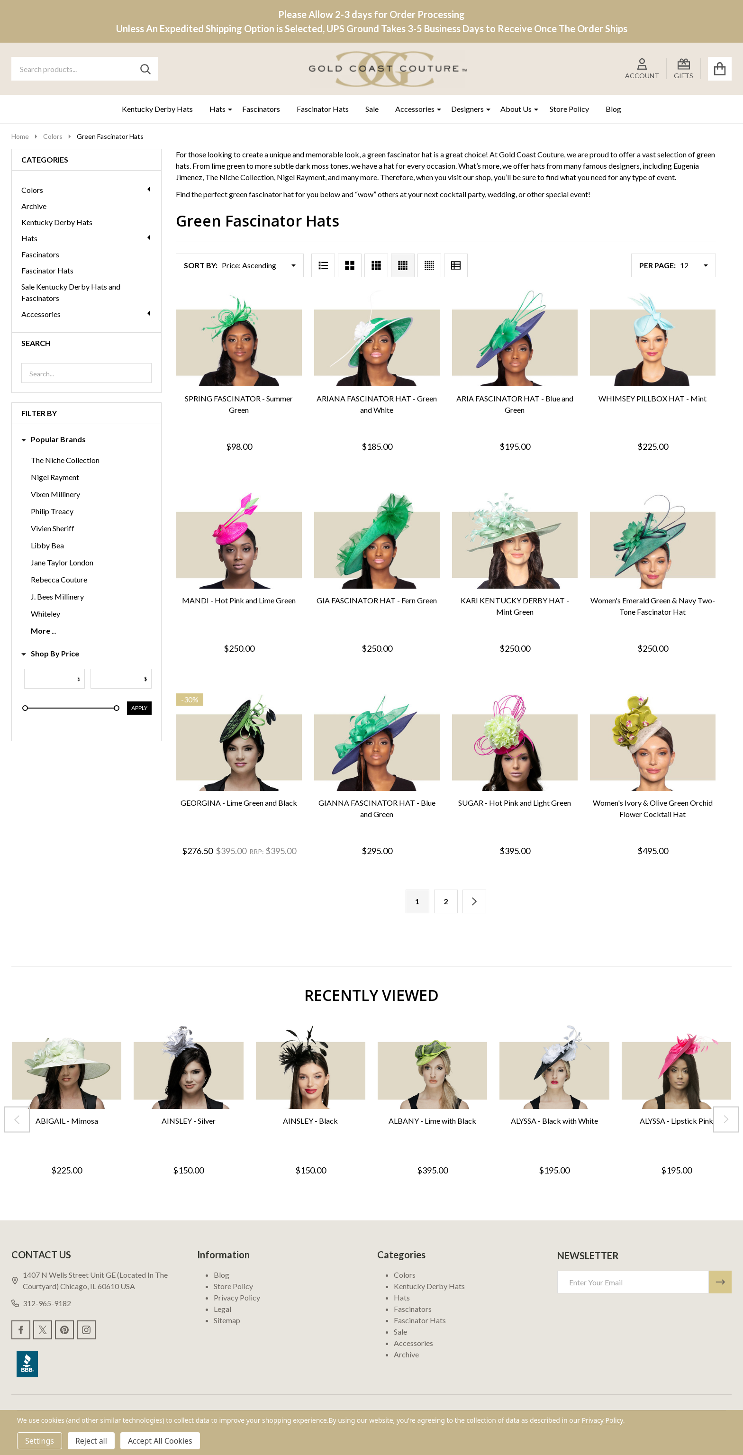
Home (20, 136)
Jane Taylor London (62, 562)
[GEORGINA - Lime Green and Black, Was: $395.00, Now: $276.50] (239, 742)
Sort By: (200, 265)
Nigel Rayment (55, 477)
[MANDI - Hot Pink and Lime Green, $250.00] (239, 540)
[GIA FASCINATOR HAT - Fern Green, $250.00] (377, 540)
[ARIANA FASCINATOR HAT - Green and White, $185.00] (377, 338)
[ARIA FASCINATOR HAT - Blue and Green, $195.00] (515, 338)
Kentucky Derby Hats (157, 108)
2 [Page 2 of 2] (446, 901)
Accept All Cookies (160, 1441)
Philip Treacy (52, 511)
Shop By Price (50, 653)
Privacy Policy (237, 1297)
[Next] (474, 901)
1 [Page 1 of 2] (417, 901)
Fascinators (261, 108)
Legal (222, 1308)
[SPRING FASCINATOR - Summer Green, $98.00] (239, 338)
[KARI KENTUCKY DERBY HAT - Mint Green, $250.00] (515, 540)
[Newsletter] (720, 1282)
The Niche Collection (65, 459)
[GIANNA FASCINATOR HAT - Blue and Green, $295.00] (377, 742)
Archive (33, 205)
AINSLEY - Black (310, 1120)
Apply (139, 707)
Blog (613, 108)
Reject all (91, 1441)
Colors (86, 190)
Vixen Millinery (55, 494)
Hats (217, 108)
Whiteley (45, 613)
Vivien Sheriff (52, 528)
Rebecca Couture (59, 579)
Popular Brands (53, 439)
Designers (467, 108)
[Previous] (17, 1119)
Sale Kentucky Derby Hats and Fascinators (70, 292)
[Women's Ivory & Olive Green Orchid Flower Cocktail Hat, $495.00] (653, 742)
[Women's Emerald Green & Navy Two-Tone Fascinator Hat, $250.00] (653, 540)
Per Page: (657, 265)
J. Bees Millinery (57, 596)
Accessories (415, 108)
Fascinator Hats (323, 108)
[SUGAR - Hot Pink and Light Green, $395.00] (515, 742)
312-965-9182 (41, 1303)
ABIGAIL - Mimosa (67, 1120)
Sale (372, 108)
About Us (516, 108)
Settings (39, 1441)
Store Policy (569, 108)
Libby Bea (47, 545)
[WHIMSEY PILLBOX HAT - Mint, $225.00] (653, 338)
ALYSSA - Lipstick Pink (676, 1120)
